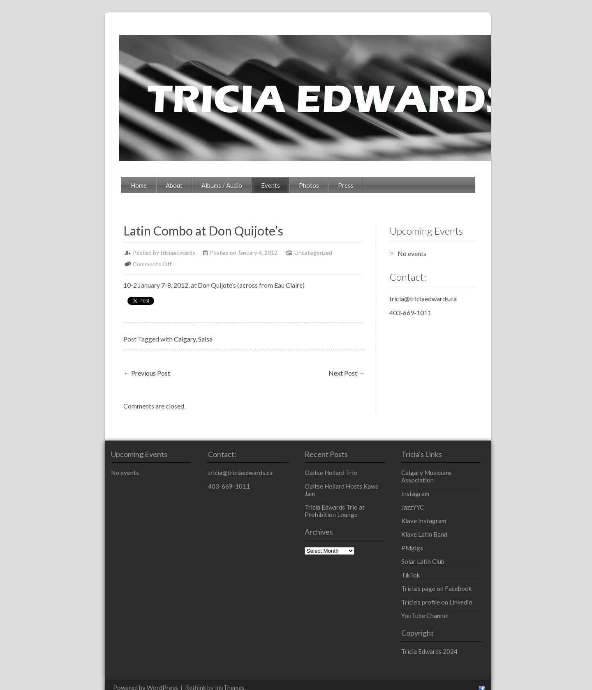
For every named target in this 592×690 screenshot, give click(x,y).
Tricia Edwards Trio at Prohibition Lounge (349, 492)
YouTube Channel (447, 596)
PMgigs (434, 529)
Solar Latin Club (445, 542)
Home (89, 185)
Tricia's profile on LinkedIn (459, 583)
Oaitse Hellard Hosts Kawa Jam (345, 474)
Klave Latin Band (446, 515)
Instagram (437, 474)
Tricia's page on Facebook (458, 569)
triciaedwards (127, 252)
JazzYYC (434, 488)
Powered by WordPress (95, 668)
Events (220, 185)
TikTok (432, 556)
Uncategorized (263, 252)
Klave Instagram (445, 501)
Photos (259, 185)
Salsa (155, 327)
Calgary (135, 327)
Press (295, 185)
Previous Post (96, 361)
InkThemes (179, 668)
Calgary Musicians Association (465, 461)
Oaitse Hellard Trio (329, 461)
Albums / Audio (171, 185)
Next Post (366, 361)
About (124, 185)
